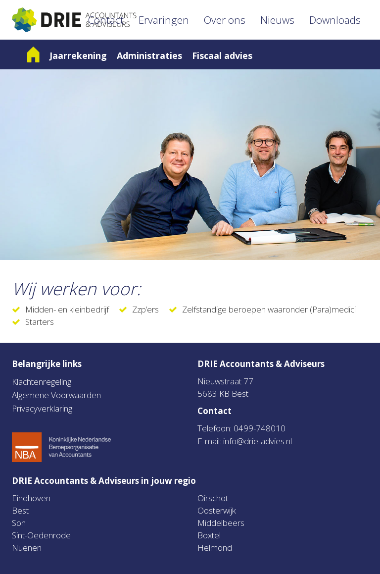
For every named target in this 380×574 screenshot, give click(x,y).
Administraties (149, 55)
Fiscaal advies (222, 55)
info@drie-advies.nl (257, 441)
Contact (106, 20)
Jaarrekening (78, 55)
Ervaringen (164, 20)
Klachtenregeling (41, 381)
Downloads (335, 20)
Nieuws (277, 20)
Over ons (224, 20)
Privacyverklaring (42, 408)
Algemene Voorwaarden (56, 395)
